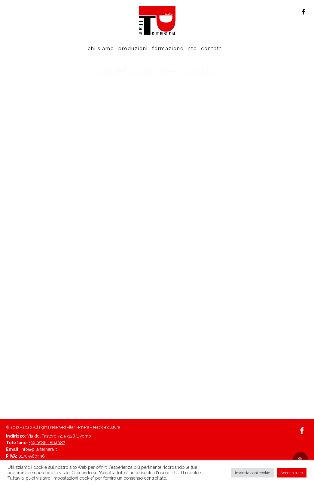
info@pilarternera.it (39, 449)
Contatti (212, 48)
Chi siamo (101, 48)
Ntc (192, 48)
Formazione (168, 48)
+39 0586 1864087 (47, 442)
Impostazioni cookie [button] (252, 473)
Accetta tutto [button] (291, 473)
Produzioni (133, 48)
